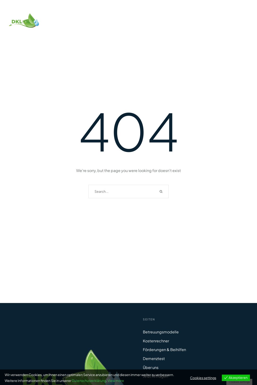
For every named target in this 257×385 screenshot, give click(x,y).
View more (116, 380)
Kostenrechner (156, 340)
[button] (244, 365)
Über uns (150, 367)
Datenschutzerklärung (89, 380)
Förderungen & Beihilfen (164, 349)
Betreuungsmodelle (161, 331)
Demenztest (154, 358)
